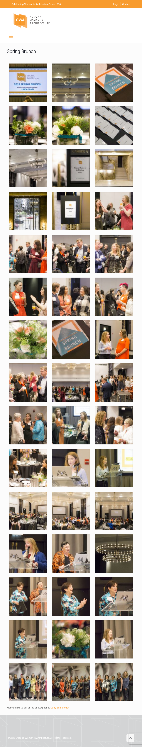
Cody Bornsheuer (59, 707)
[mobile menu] (11, 38)
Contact (126, 4)
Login (116, 4)
